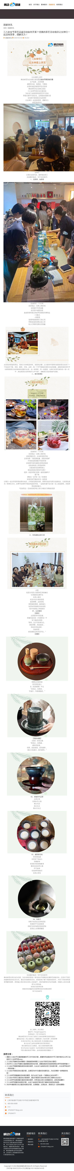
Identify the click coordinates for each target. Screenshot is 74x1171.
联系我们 (59, 4)
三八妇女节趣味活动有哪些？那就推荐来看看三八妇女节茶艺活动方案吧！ (30, 1061)
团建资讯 (52, 4)
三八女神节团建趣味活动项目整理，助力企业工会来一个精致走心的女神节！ (31, 1075)
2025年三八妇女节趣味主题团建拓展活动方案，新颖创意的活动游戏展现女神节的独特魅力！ (37, 1064)
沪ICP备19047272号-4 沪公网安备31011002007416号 (25, 1168)
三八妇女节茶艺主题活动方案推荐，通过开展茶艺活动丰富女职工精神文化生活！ (33, 1078)
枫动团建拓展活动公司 (25, 1166)
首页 (30, 4)
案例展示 (44, 4)
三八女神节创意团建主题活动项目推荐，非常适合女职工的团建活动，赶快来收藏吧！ (34, 1080)
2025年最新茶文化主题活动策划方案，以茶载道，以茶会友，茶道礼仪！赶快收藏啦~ (34, 1084)
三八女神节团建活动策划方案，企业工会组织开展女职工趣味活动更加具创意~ (31, 1082)
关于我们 (36, 4)
